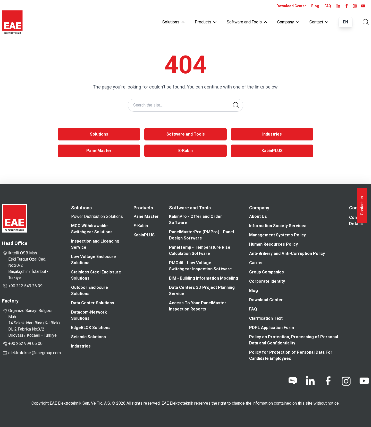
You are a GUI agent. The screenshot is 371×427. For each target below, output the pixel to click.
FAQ (327, 6)
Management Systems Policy (277, 235)
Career (256, 262)
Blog (315, 6)
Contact (318, 22)
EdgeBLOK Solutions (91, 327)
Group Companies (266, 272)
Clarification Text (266, 318)
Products (205, 22)
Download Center (291, 6)
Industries (272, 134)
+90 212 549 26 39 (22, 286)
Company (288, 22)
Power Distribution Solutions (97, 216)
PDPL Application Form (271, 327)
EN (345, 22)
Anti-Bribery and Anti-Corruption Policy (287, 253)
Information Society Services (277, 225)
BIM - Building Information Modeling (203, 278)
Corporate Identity (267, 281)
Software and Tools (247, 22)
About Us (258, 216)
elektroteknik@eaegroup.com (34, 352)
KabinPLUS (272, 150)
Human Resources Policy (273, 244)
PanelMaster (99, 150)
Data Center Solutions (92, 302)
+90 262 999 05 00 (22, 344)
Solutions (173, 22)
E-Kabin (185, 150)
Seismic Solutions (88, 336)
